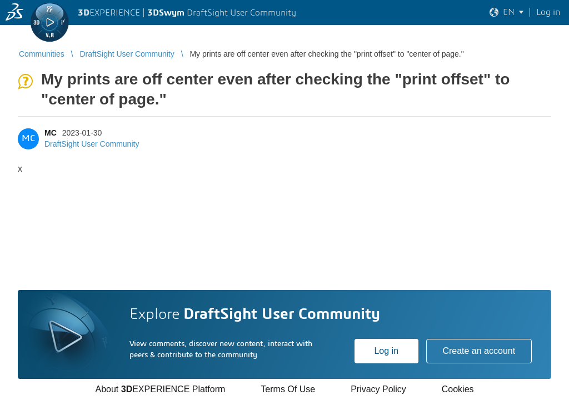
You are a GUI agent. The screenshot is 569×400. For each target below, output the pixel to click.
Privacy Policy (378, 389)
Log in (386, 351)
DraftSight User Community (91, 143)
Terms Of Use (288, 389)
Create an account (478, 351)
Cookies (458, 389)
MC (50, 132)
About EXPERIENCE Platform (160, 389)
